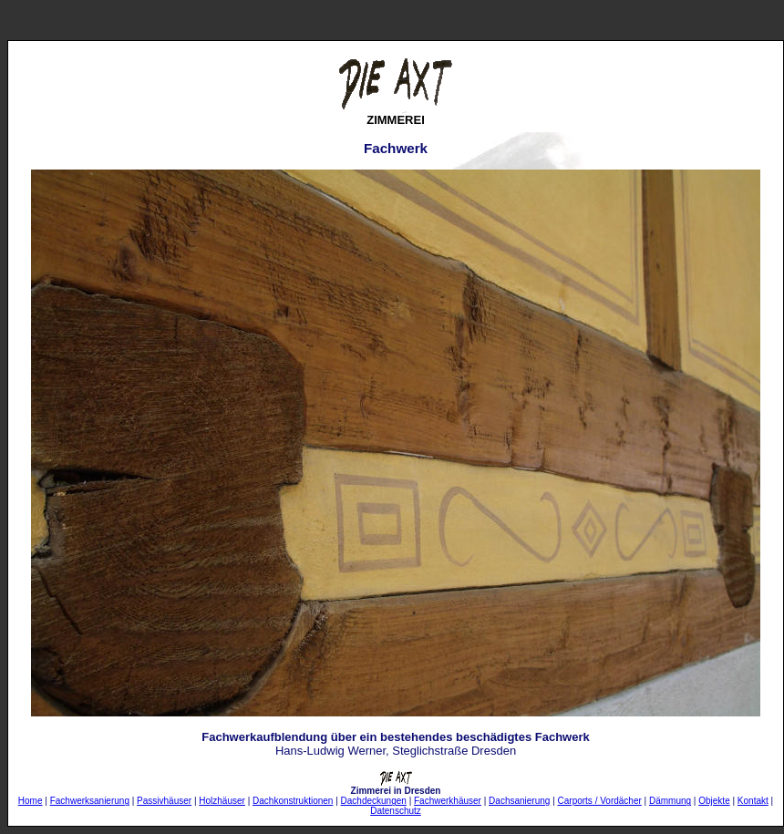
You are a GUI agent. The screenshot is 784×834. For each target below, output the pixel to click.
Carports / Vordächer (600, 801)
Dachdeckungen (374, 801)
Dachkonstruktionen (293, 801)
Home (30, 801)
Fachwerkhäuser (447, 801)
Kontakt (753, 801)
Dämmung (670, 801)
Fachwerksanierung (89, 801)
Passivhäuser (164, 801)
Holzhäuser (222, 801)
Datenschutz (395, 811)
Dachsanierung (519, 801)
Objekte (713, 801)
